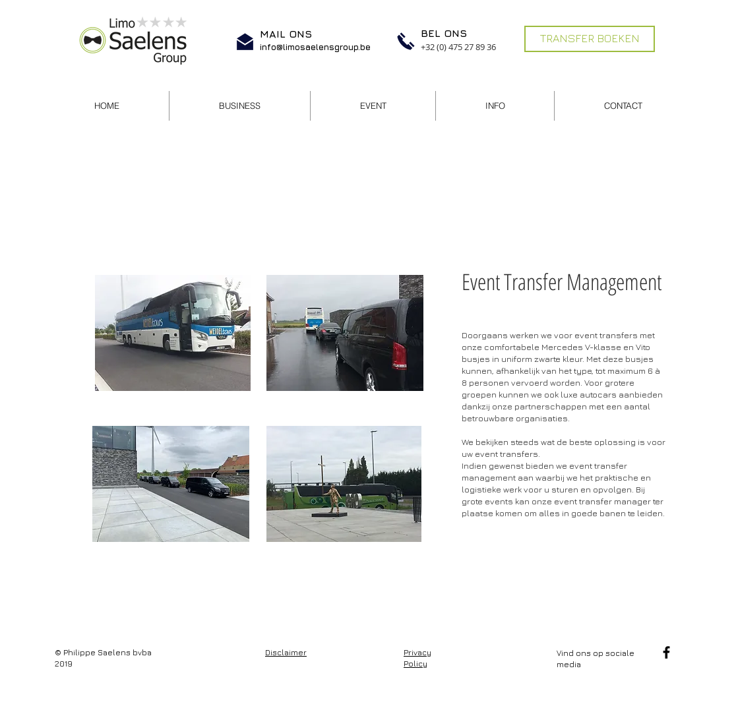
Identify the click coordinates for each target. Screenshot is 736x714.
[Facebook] (666, 652)
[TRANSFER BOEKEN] (589, 39)
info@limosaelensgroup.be (315, 47)
